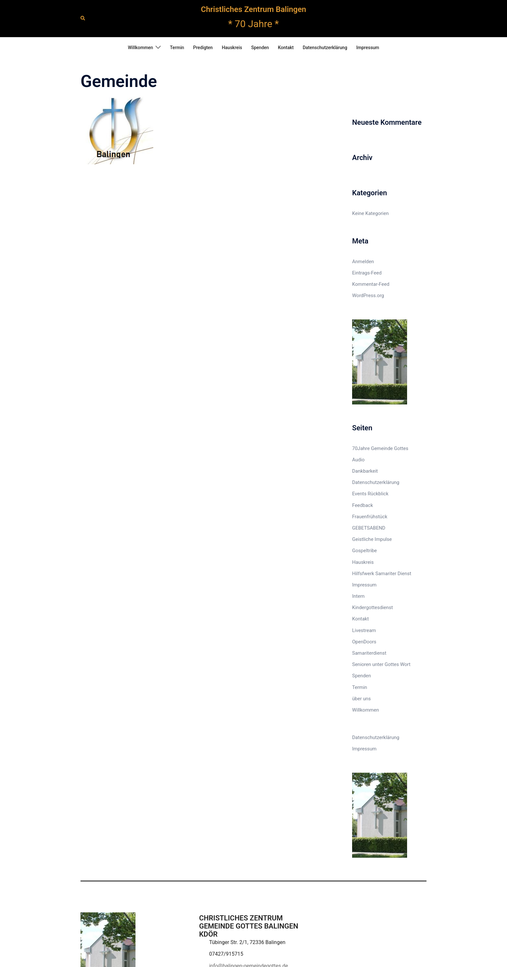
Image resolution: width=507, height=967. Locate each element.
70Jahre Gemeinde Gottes (380, 448)
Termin (177, 47)
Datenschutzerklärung (325, 47)
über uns (361, 699)
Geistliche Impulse (372, 539)
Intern (358, 596)
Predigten (203, 47)
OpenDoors (364, 642)
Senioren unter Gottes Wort (381, 664)
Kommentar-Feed (370, 284)
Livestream (364, 630)
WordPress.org (368, 295)
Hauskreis (232, 47)
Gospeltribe (364, 550)
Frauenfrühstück (369, 517)
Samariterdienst (369, 653)
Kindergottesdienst (372, 607)
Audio (358, 460)
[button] (83, 18)
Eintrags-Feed (367, 273)
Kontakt (286, 47)
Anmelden (363, 261)
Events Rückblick (370, 494)
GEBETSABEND (368, 528)
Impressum (367, 47)
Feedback (362, 505)
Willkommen (140, 47)
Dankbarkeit (365, 471)
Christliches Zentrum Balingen (253, 9)
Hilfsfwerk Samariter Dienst (381, 573)
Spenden (260, 47)
